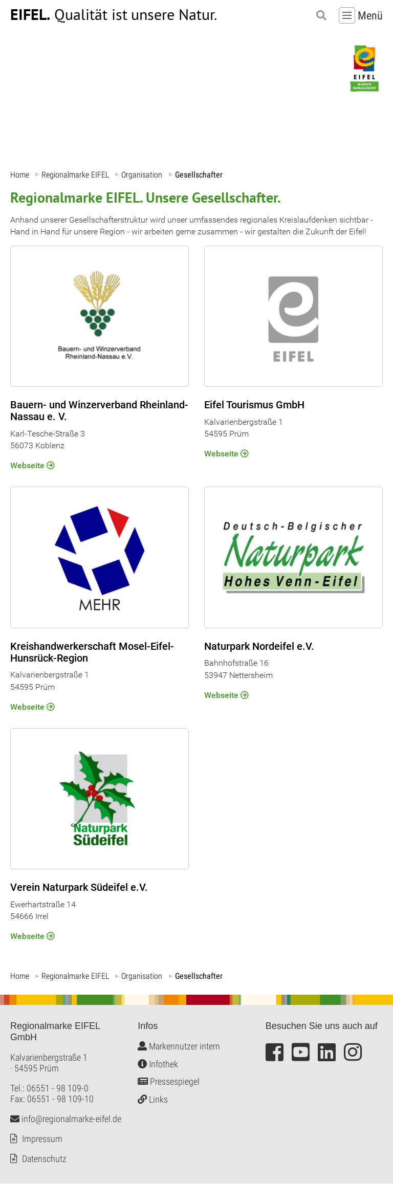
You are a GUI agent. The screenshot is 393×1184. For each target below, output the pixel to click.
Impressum (42, 1139)
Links (153, 1099)
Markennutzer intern (179, 1046)
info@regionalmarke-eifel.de (65, 1119)
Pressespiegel (169, 1082)
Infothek (158, 1064)
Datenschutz (44, 1159)
